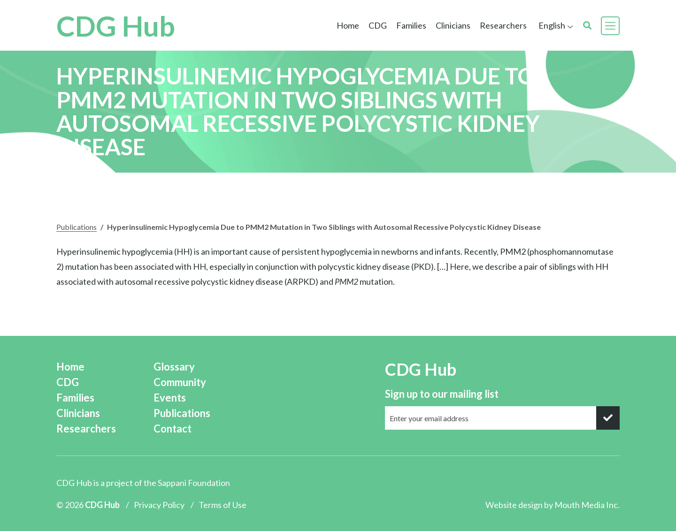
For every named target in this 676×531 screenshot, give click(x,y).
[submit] (608, 418)
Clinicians (453, 25)
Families (411, 25)
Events (170, 397)
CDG (378, 25)
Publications (76, 226)
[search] (587, 25)
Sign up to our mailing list (442, 393)
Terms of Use (222, 505)
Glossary (174, 366)
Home (348, 25)
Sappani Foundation (194, 483)
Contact (173, 428)
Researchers (503, 25)
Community (180, 382)
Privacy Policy (159, 505)
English (551, 25)
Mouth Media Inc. (587, 505)
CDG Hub (115, 26)
